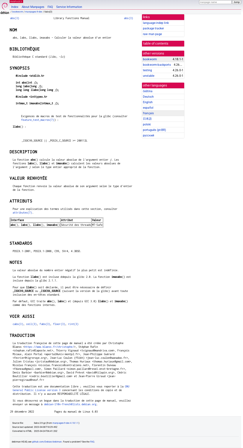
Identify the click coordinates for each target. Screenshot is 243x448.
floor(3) (59, 324)
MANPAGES (16, 1)
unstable (148, 75)
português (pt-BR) (154, 130)
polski (147, 124)
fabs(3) (44, 324)
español (148, 107)
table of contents (155, 43)
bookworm (17, 11)
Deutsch (148, 96)
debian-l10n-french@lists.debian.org (70, 404)
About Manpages (33, 7)
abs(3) (14, 18)
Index (14, 7)
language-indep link (156, 23)
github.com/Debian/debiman (47, 441)
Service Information (69, 7)
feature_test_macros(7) (37, 119)
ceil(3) (31, 324)
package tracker (153, 28)
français (148, 113)
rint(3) (73, 324)
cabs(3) (18, 324)
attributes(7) (22, 212)
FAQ (50, 7)
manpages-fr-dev (33, 11)
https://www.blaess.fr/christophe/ (49, 346)
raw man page (152, 34)
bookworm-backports (157, 64)
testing (147, 70)
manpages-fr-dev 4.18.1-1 (66, 423)
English (148, 102)
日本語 (147, 118)
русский (148, 135)
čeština (147, 91)
